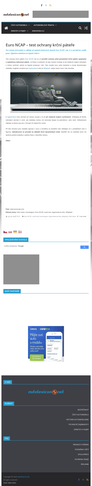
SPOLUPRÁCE (83, 454)
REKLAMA (85, 464)
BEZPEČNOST (83, 410)
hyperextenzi (33, 68)
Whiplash (46, 68)
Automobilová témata (44, 25)
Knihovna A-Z (38, 31)
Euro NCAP (29, 59)
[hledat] (41, 246)
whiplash (65, 216)
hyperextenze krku (55, 216)
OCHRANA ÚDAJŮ (82, 459)
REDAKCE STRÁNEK (81, 444)
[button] (28, 25)
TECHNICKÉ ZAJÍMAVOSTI (78, 424)
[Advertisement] (61, 14)
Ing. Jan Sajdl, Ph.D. (14, 216)
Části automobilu (19, 25)
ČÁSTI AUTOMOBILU (80, 414)
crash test (35, 216)
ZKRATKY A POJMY (81, 429)
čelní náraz (72, 216)
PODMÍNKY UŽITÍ (82, 449)
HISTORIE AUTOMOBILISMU (77, 419)
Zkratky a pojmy (18, 31)
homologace (43, 216)
